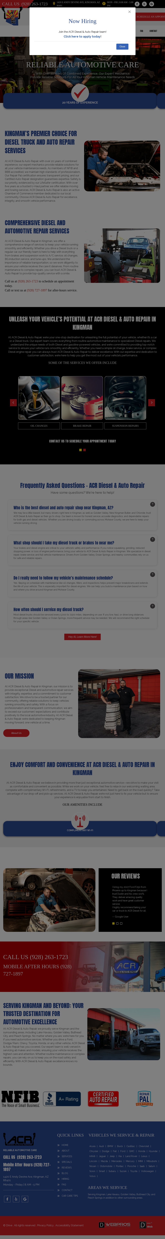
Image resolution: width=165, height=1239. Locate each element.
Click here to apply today (82, 36)
